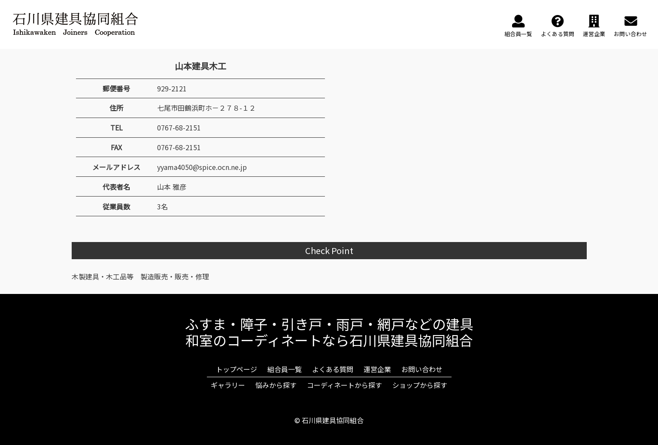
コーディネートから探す (344, 385)
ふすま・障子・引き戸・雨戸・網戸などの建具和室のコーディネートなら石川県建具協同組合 (329, 332)
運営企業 (377, 369)
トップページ (236, 369)
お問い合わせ (422, 369)
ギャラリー (228, 385)
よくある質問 (332, 369)
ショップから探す (419, 385)
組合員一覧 (284, 369)
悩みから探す (276, 385)
